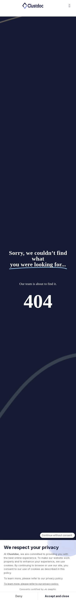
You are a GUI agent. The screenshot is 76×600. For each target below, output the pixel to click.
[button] (58, 6)
